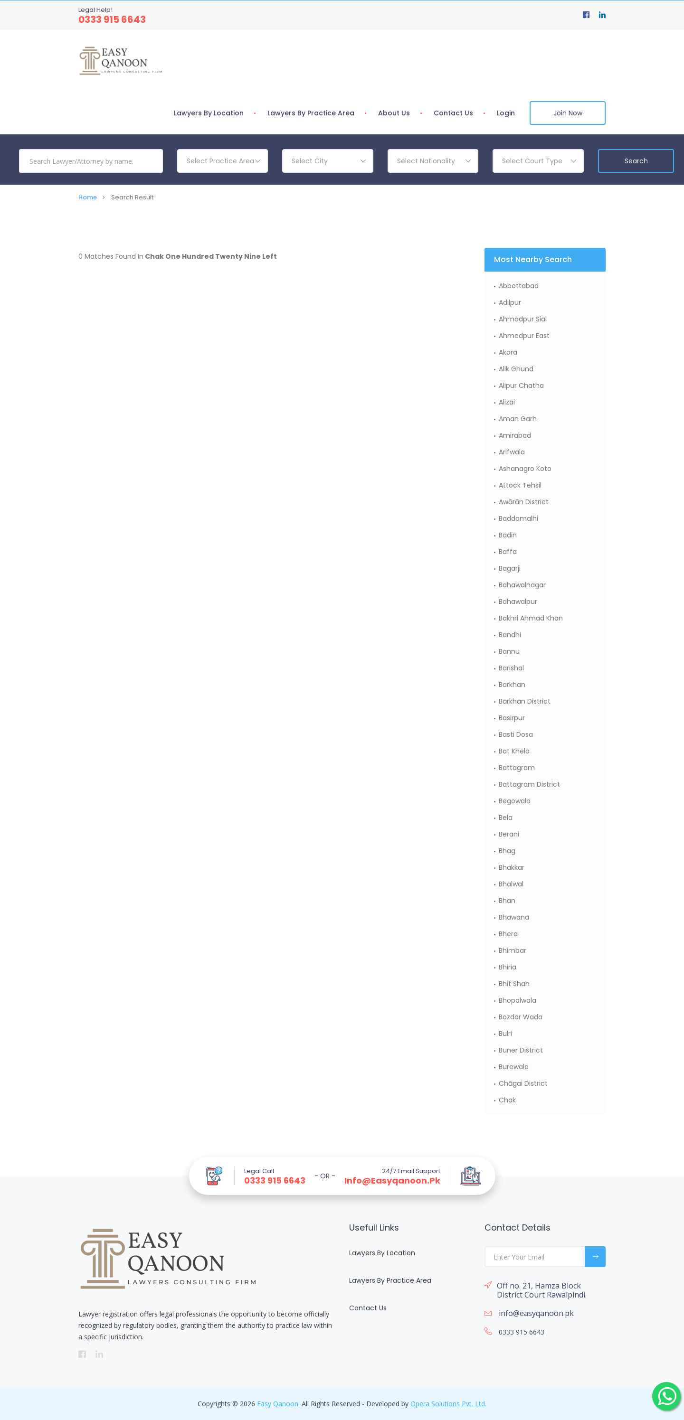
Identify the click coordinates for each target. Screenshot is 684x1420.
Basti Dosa (516, 734)
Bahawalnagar (522, 585)
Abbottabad (519, 286)
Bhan (507, 900)
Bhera (508, 934)
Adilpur (510, 302)
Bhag (507, 851)
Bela (506, 817)
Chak (507, 1100)
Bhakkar (511, 867)
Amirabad (515, 435)
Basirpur (512, 718)
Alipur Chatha (521, 385)
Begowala (515, 801)
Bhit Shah (514, 983)
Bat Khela (514, 751)
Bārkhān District (525, 701)
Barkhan (512, 684)
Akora (508, 352)
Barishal (511, 668)
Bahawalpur (518, 601)
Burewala (514, 1067)
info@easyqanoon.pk (392, 1180)
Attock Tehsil (520, 485)
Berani (509, 834)
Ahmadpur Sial (523, 319)
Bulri (505, 1033)
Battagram (517, 767)
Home (87, 197)
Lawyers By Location (209, 113)
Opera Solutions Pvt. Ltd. (448, 1403)
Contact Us (453, 113)
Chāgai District (523, 1083)
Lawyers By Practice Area (310, 113)
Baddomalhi (518, 518)
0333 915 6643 (112, 19)
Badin (508, 535)
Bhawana (514, 917)
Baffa (508, 551)
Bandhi (510, 634)
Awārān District (524, 502)
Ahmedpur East (524, 335)
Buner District (521, 1050)
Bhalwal (511, 884)
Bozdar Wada (520, 1017)
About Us (394, 113)
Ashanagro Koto (525, 468)
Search (636, 161)
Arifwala (512, 452)
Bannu (509, 651)
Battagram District (529, 784)
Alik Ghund (516, 369)
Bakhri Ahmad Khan (531, 618)
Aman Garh (518, 418)
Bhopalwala (517, 1000)
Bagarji (510, 568)
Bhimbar (512, 950)
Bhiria (507, 967)
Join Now (567, 113)
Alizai (507, 402)
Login (506, 113)
